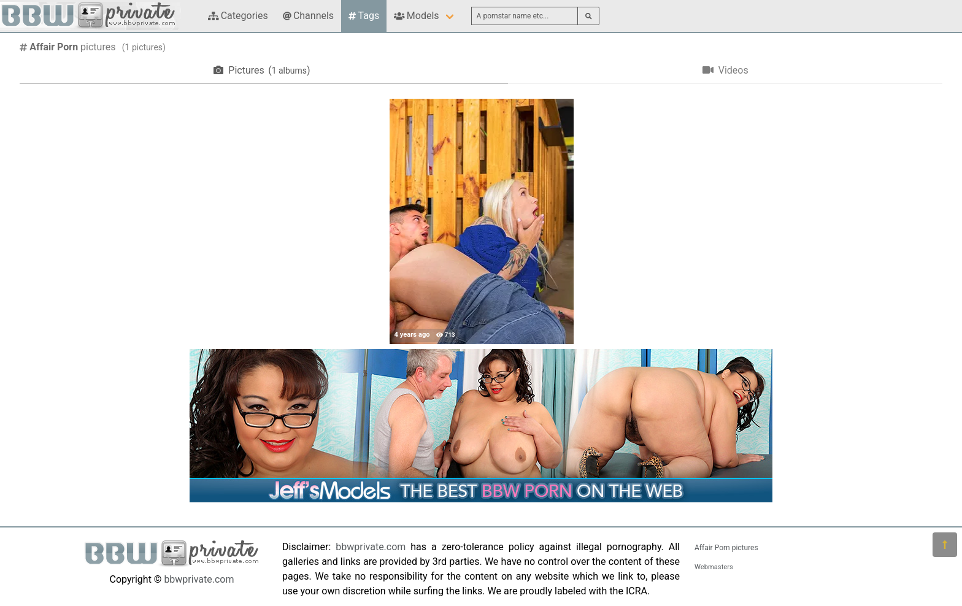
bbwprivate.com (199, 579)
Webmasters (714, 567)
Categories (238, 15)
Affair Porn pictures (726, 547)
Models (416, 15)
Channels (308, 15)
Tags (363, 15)
